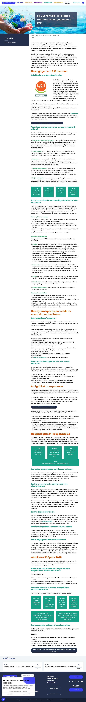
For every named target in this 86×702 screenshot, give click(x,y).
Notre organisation (52, 678)
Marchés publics (51, 683)
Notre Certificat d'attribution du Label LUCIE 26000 (47, 123)
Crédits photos (50, 700)
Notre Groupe (67, 2)
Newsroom (76, 3)
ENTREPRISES (19, 3)
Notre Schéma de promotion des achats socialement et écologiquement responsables (54, 650)
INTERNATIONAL (58, 3)
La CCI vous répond (54, 693)
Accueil (32, 35)
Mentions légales (39, 700)
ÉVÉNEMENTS (48, 3)
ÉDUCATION (28, 3)
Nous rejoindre (54, 688)
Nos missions (50, 676)
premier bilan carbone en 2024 (68, 140)
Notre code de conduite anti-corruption (44, 407)
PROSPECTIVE (38, 3)
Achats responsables (10, 42)
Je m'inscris (76, 689)
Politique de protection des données (24, 700)
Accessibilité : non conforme (63, 700)
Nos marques (50, 680)
